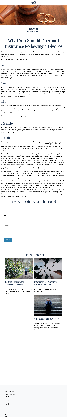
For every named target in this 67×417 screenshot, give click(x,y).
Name (6, 205)
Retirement (8, 407)
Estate (6, 411)
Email (5, 215)
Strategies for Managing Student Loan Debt (45, 283)
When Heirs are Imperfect (46, 318)
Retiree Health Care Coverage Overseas (14, 283)
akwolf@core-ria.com (10, 401)
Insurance (7, 413)
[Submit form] (8, 240)
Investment (8, 409)
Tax (6, 414)
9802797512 (12, 392)
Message (7, 225)
